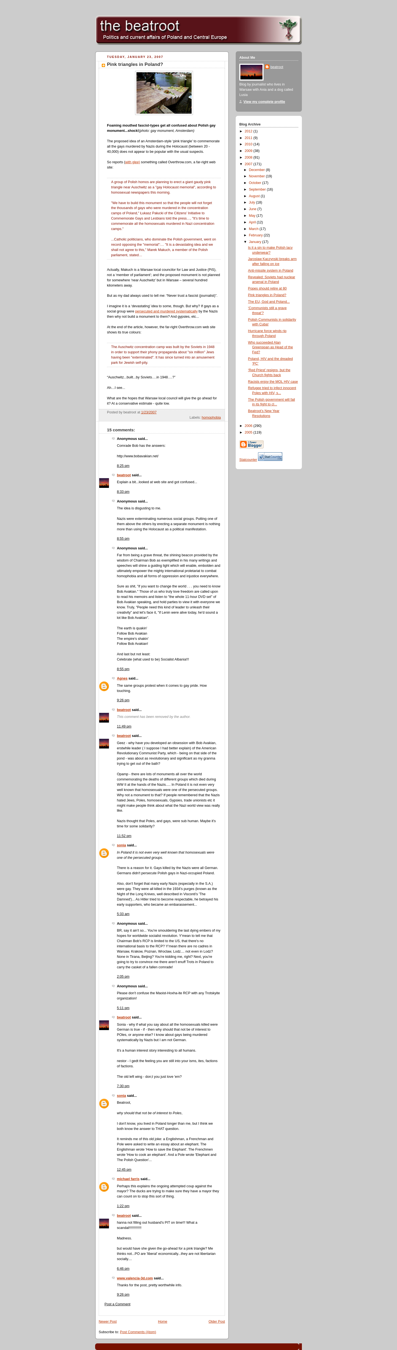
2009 (249, 151)
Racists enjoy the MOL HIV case (273, 382)
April (253, 222)
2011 (249, 138)
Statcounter (248, 460)
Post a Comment (117, 1304)
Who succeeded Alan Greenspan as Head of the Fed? (270, 347)
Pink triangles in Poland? (135, 64)
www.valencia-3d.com (135, 1278)
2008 (249, 157)
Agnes (122, 678)
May (252, 216)
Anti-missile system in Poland (270, 270)
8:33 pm (123, 492)
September (258, 189)
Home (162, 1322)
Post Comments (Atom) (138, 1332)
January (255, 242)
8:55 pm (123, 539)
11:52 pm (124, 836)
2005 (249, 432)
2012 (249, 131)
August (255, 196)
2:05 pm (123, 977)
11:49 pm (124, 726)
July (252, 202)
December (257, 170)
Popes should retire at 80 (267, 288)
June (253, 209)
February (256, 235)
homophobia (211, 417)
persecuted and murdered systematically (166, 311)
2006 (249, 426)
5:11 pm (123, 1008)
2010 (249, 144)
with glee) (132, 162)
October (255, 183)
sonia (121, 845)
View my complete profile (264, 102)
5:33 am (123, 914)
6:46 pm (123, 1269)
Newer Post (108, 1322)
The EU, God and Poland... (269, 302)
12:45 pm (124, 1170)
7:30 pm (123, 1086)
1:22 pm (123, 1206)
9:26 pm (123, 700)
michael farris (128, 1179)
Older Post (216, 1322)
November (257, 176)
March (254, 229)
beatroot (124, 475)
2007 (249, 164)
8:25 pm (123, 466)
